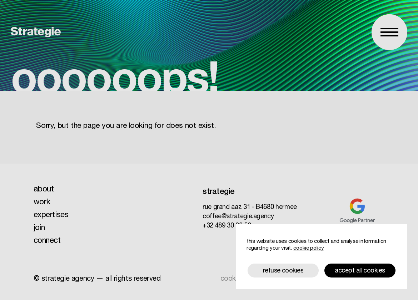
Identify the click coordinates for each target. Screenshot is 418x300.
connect (47, 241)
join (39, 228)
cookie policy (308, 248)
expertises (51, 215)
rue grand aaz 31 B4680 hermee (250, 207)
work (42, 202)
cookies (232, 279)
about (44, 190)
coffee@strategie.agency (238, 217)
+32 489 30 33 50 (227, 226)
